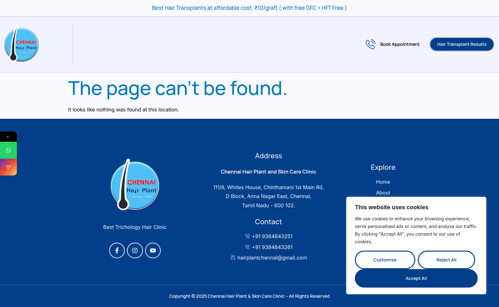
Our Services (163, 44)
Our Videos (238, 44)
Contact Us (279, 44)
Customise (385, 260)
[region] (416, 245)
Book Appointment (393, 44)
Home (92, 44)
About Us (123, 44)
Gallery (202, 44)
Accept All (416, 278)
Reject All (446, 260)
